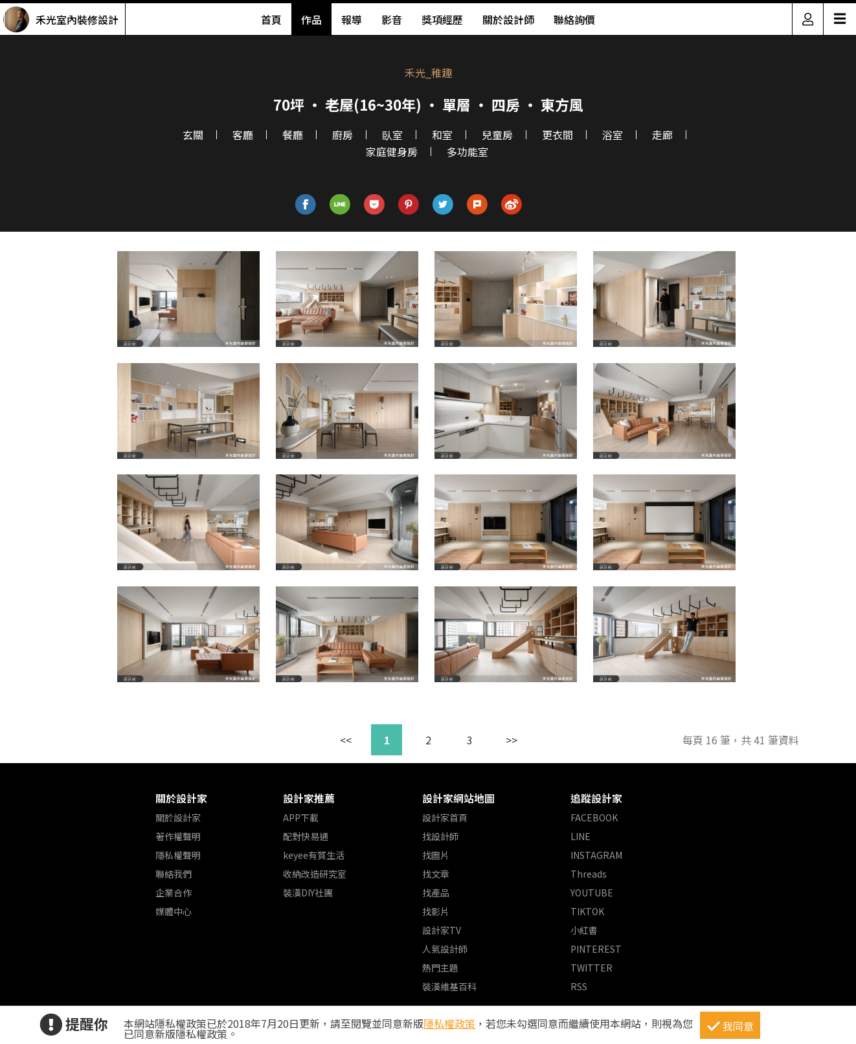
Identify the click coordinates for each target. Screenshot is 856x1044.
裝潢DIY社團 (308, 892)
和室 (442, 134)
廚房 (342, 134)
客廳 (242, 134)
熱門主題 (440, 967)
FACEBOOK (594, 817)
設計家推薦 (309, 798)
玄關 (193, 134)
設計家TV (441, 930)
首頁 (271, 19)
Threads (588, 873)
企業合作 (173, 892)
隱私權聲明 (178, 855)
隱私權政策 (449, 1023)
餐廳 (292, 134)
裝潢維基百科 (449, 986)
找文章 (435, 873)
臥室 (392, 134)
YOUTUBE (591, 892)
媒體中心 (173, 911)
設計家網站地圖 (458, 798)
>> (511, 740)
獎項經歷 (442, 19)
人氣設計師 (444, 948)
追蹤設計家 (596, 798)
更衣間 (557, 134)
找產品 (435, 892)
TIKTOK (587, 911)
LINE (580, 836)
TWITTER (591, 967)
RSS (578, 986)
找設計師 (440, 836)
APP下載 (301, 817)
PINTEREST (596, 948)
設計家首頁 (444, 817)
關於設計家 (181, 798)
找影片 (435, 911)
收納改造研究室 (314, 873)
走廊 (662, 134)
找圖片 (435, 855)
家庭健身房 (392, 151)
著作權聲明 (178, 836)
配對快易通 (305, 836)
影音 (391, 19)
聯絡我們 (173, 873)
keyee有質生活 (313, 855)
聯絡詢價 (574, 19)
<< (346, 740)
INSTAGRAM (596, 855)
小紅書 (584, 930)
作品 (311, 19)
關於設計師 (508, 19)
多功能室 (467, 151)
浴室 (612, 134)
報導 (351, 19)
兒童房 (497, 134)
